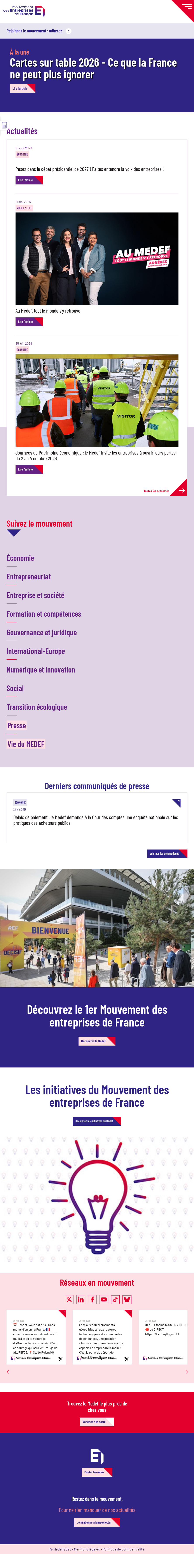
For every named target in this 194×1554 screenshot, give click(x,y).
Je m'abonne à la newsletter (94, 1522)
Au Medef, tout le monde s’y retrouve (48, 310)
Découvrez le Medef (93, 1041)
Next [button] (185, 1363)
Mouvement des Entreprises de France (30, 1358)
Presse (16, 725)
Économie (22, 154)
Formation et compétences (44, 613)
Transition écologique (37, 706)
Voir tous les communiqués (164, 853)
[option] (40, 1337)
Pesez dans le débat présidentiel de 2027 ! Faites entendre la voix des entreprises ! (90, 169)
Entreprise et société (35, 595)
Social (15, 688)
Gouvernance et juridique (42, 632)
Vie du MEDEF (24, 208)
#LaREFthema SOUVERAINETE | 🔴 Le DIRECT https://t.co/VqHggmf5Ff (166, 1329)
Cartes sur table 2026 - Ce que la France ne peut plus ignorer (93, 68)
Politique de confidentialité (123, 1549)
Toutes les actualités (164, 490)
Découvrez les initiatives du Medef (94, 1121)
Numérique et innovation (41, 669)
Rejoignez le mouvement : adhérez (39, 30)
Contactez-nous (94, 1472)
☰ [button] (4, 125)
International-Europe (36, 650)
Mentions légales (87, 1549)
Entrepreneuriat (29, 576)
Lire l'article (19, 88)
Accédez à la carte (94, 1421)
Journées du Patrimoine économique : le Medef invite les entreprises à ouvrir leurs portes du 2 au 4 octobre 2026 (96, 455)
